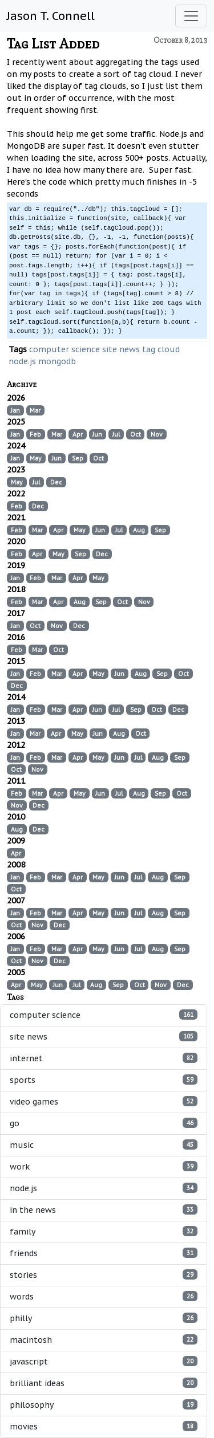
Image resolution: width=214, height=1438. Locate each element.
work (103, 1166)
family (103, 1231)
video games (103, 1101)
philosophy (103, 1404)
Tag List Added (53, 43)
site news (121, 349)
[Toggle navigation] (191, 16)
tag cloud (161, 349)
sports (103, 1079)
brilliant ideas (103, 1383)
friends (103, 1253)
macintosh (103, 1339)
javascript (103, 1361)
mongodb (57, 361)
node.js (22, 361)
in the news (103, 1209)
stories (103, 1274)
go (103, 1123)
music (103, 1144)
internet (103, 1058)
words (103, 1296)
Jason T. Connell (51, 16)
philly (103, 1318)
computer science (64, 349)
